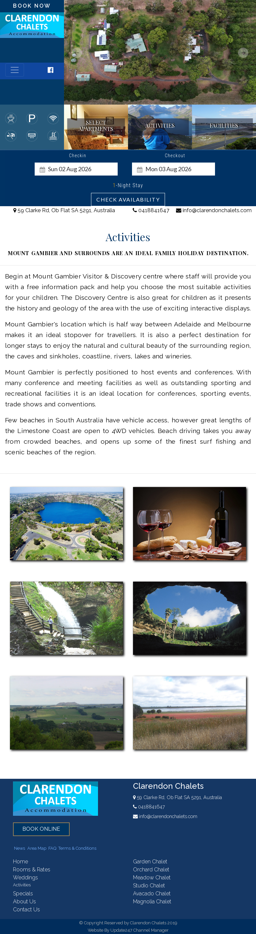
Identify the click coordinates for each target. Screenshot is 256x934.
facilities (224, 125)
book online (41, 829)
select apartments (96, 125)
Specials (23, 893)
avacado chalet (152, 893)
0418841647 (151, 210)
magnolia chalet (152, 901)
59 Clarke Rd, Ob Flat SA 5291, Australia (64, 210)
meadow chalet (152, 877)
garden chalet (150, 861)
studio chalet (149, 885)
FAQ (52, 848)
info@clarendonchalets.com (214, 210)
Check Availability (128, 199)
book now (32, 6)
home (20, 861)
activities (160, 125)
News (19, 848)
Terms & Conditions (77, 848)
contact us (26, 909)
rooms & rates (31, 869)
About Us (24, 901)
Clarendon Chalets (168, 786)
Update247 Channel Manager (139, 930)
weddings (25, 877)
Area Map (36, 848)
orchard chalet (151, 869)
